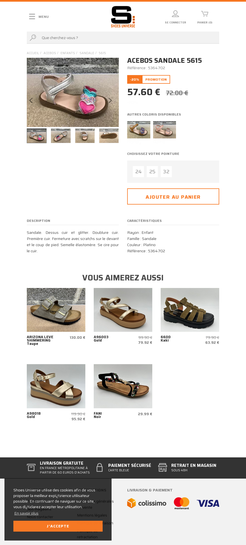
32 (166, 172)
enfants (68, 53)
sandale (86, 53)
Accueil (33, 53)
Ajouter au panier (173, 197)
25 (152, 172)
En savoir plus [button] (26, 513)
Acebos (50, 53)
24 (138, 172)
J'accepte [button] (58, 526)
